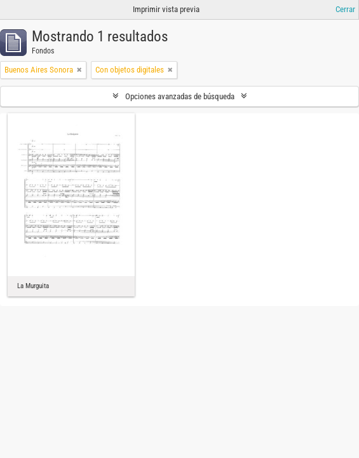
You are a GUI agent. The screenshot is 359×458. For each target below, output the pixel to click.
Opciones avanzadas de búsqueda (179, 96)
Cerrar (345, 9)
